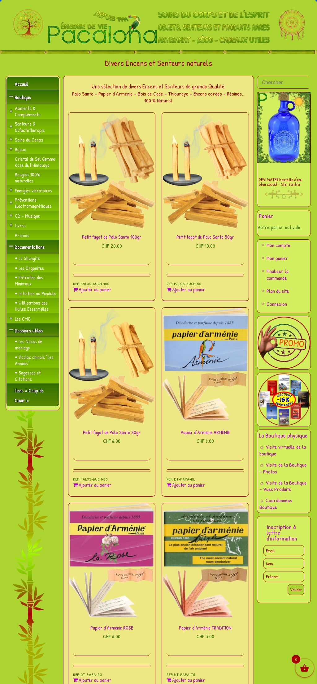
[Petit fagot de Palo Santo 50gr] (205, 170)
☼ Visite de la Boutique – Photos (283, 468)
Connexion (277, 303)
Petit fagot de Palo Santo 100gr (111, 236)
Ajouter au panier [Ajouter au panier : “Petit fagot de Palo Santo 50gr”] (188, 289)
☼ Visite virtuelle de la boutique (282, 450)
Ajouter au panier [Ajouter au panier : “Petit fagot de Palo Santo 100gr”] (95, 289)
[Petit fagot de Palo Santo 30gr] (111, 365)
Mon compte (278, 245)
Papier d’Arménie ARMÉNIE (205, 432)
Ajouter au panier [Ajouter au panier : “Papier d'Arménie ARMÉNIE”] (188, 485)
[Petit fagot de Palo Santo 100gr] (111, 170)
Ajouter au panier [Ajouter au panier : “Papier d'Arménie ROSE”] (95, 680)
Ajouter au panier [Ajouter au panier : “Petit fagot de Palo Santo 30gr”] (95, 485)
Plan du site (278, 290)
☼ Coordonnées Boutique (275, 504)
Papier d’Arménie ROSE (111, 627)
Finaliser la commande (278, 274)
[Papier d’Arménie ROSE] (111, 561)
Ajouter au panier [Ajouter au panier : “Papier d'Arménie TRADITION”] (188, 680)
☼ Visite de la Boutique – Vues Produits (283, 486)
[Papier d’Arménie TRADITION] (205, 561)
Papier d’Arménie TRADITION (205, 627)
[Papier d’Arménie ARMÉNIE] (205, 365)
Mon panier (277, 258)
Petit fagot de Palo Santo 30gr (112, 432)
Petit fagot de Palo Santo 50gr (205, 236)
